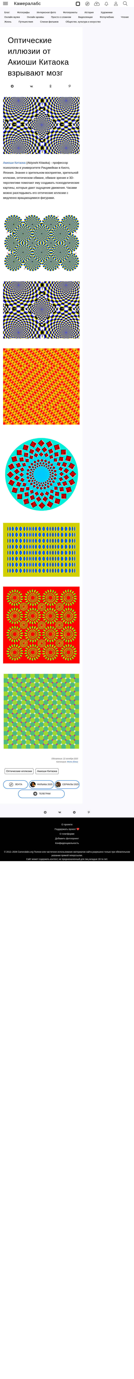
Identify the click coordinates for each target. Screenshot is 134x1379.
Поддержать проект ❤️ (67, 829)
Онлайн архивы (35, 17)
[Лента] (87, 3)
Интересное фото (46, 12)
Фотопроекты (70, 12)
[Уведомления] (106, 3)
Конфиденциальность (67, 843)
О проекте (67, 824)
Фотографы (23, 12)
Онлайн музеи (12, 17)
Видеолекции (85, 17)
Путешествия (26, 21)
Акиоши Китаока (14, 162)
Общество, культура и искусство (83, 21)
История (89, 12)
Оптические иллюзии (19, 771)
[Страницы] (78, 3)
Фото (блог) (72, 762)
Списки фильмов (49, 21)
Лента (15, 785)
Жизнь (7, 21)
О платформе (67, 833)
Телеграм (41, 794)
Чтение (125, 17)
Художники (106, 12)
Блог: (7, 12)
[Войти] (116, 3)
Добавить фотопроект (67, 838)
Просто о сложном (61, 17)
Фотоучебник (107, 17)
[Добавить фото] (97, 3)
